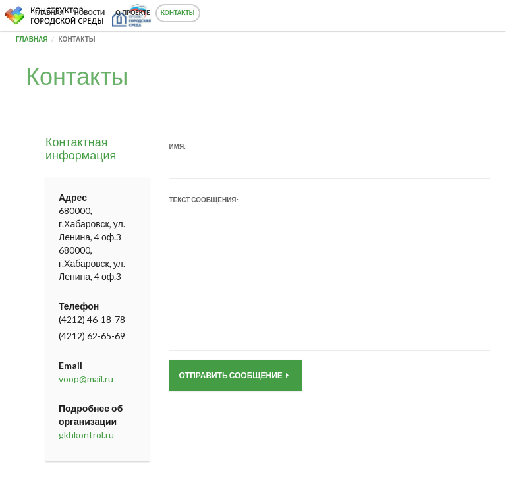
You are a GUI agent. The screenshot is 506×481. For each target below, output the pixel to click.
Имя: (177, 146)
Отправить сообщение (234, 375)
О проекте (132, 13)
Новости (89, 13)
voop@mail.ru (86, 378)
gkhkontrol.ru (86, 434)
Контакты (178, 13)
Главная (49, 13)
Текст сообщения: (204, 200)
